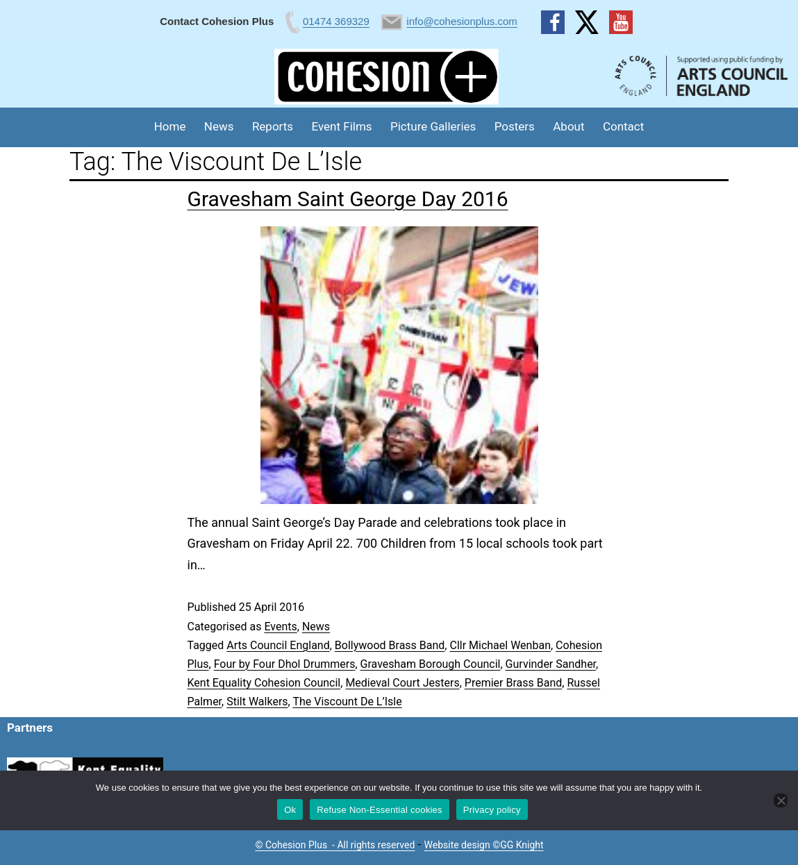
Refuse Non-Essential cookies (379, 810)
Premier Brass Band (513, 682)
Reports (272, 126)
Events (280, 626)
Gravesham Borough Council (430, 664)
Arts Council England (277, 645)
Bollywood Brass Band (390, 645)
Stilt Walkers (257, 701)
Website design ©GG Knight (484, 844)
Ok (290, 810)
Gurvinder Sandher (551, 664)
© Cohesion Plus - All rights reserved (335, 844)
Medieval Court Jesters (402, 682)
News (219, 126)
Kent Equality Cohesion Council (264, 682)
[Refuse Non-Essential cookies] (781, 800)
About (568, 126)
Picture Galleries (433, 126)
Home (170, 126)
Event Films (342, 126)
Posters (514, 126)
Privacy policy (492, 810)
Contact (623, 126)
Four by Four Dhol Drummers (285, 664)
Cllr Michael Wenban (499, 645)
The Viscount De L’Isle (346, 701)
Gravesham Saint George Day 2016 (348, 199)
